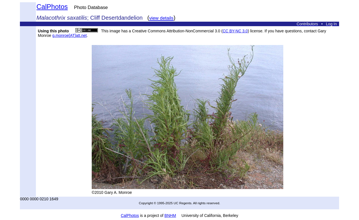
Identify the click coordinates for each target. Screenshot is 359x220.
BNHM (170, 215)
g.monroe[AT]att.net (69, 35)
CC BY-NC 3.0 (235, 31)
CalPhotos (52, 6)
